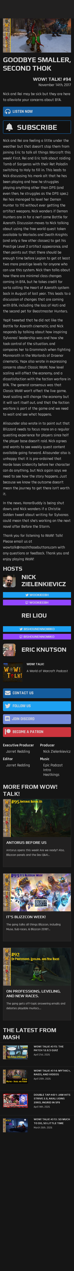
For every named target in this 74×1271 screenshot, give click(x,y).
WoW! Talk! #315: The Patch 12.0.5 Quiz (49, 1048)
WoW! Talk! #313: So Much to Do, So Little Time (52, 1121)
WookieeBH (39, 595)
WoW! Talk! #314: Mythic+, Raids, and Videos (52, 1072)
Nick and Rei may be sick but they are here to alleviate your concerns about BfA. (36, 96)
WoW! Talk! (35, 664)
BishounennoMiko (39, 629)
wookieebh (38, 602)
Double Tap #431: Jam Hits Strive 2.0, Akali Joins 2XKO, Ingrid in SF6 (52, 1098)
